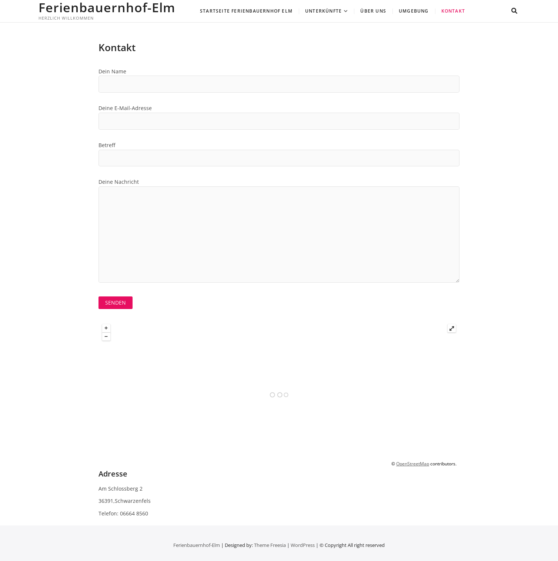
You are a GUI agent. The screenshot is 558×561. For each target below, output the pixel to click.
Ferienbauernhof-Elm (107, 7)
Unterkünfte (323, 11)
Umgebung (414, 11)
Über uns (373, 11)
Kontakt (453, 11)
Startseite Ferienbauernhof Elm (246, 11)
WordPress (303, 545)
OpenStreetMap (412, 464)
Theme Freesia (270, 545)
